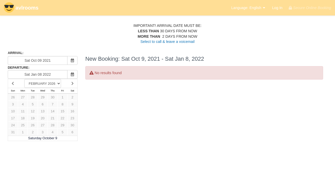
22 (62, 118)
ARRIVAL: (16, 53)
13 (42, 111)
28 (32, 97)
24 (13, 125)
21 (52, 118)
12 (32, 111)
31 (13, 132)
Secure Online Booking (310, 8)
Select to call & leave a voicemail (167, 42)
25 (23, 125)
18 (23, 118)
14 (52, 111)
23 (72, 118)
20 (42, 118)
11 (23, 111)
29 (42, 97)
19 (32, 118)
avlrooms (21, 8)
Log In (277, 8)
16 (72, 111)
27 (23, 97)
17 (13, 118)
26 (13, 97)
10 (13, 111)
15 (62, 111)
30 (52, 97)
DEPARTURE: (18, 67)
